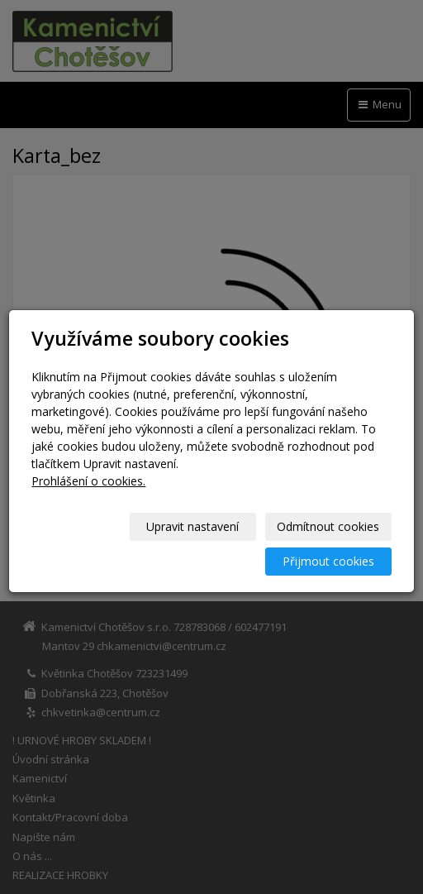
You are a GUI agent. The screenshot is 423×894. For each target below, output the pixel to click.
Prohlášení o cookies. (88, 481)
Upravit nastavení (192, 526)
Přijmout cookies (328, 561)
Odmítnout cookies (328, 526)
